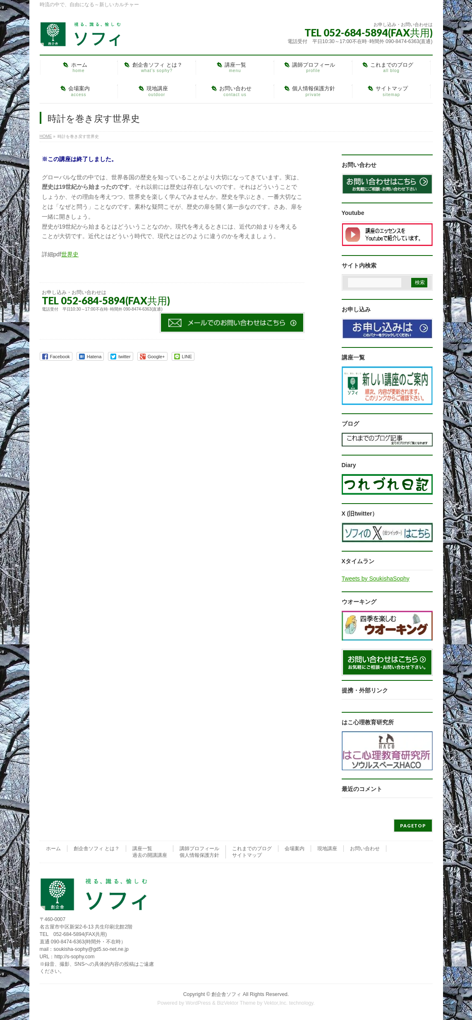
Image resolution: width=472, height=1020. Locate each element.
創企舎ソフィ (226, 994)
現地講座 (327, 848)
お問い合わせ (365, 848)
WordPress (198, 1003)
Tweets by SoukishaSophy (376, 578)
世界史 (70, 254)
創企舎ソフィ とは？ (97, 848)
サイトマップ (247, 855)
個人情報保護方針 (199, 855)
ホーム (53, 848)
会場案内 (294, 848)
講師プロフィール (199, 848)
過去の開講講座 (149, 855)
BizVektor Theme (236, 1003)
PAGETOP (413, 825)
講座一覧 (142, 848)
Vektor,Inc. (276, 1003)
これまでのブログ (252, 848)
